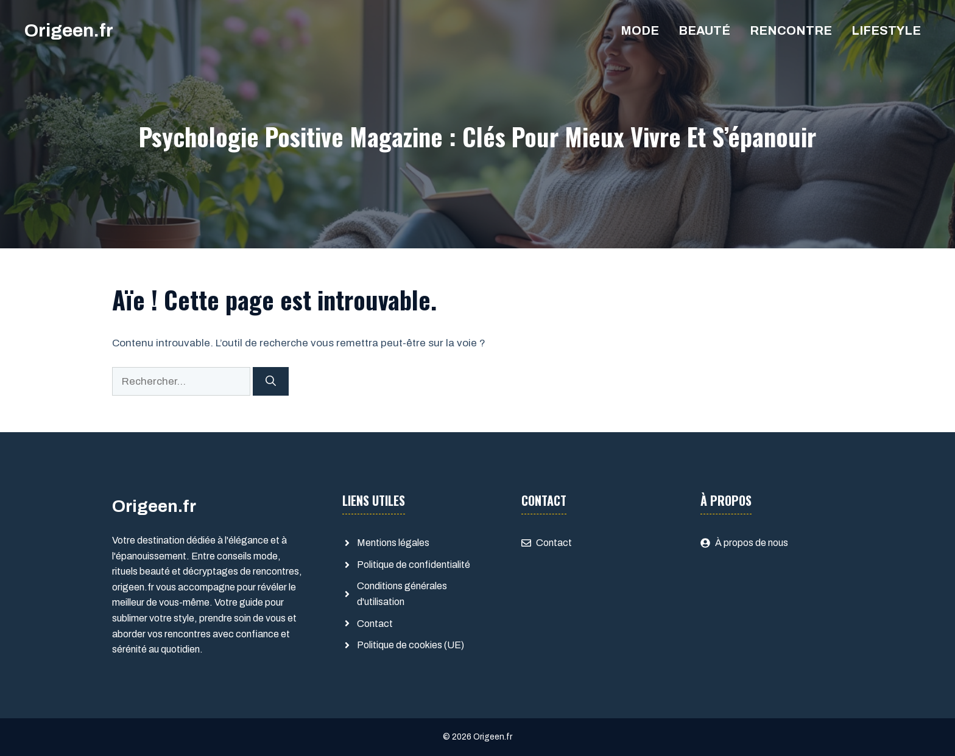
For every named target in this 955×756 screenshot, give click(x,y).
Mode (640, 30)
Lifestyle (886, 30)
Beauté (704, 30)
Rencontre (791, 30)
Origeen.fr (68, 30)
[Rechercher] (271, 381)
